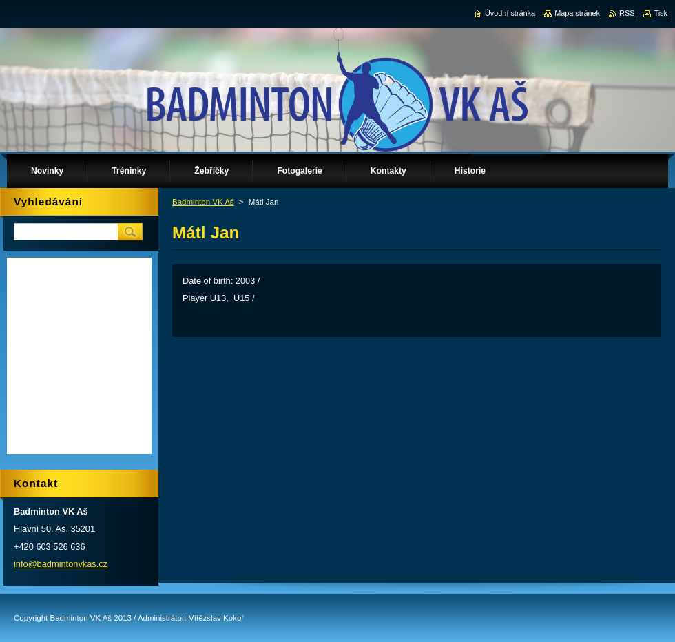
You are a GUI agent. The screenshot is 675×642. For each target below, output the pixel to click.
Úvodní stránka (510, 13)
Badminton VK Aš (203, 202)
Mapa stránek (577, 13)
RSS (626, 13)
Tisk (660, 13)
